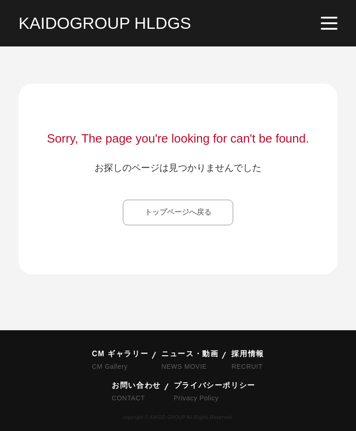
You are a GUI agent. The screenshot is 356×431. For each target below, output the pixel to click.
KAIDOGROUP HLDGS (105, 23)
